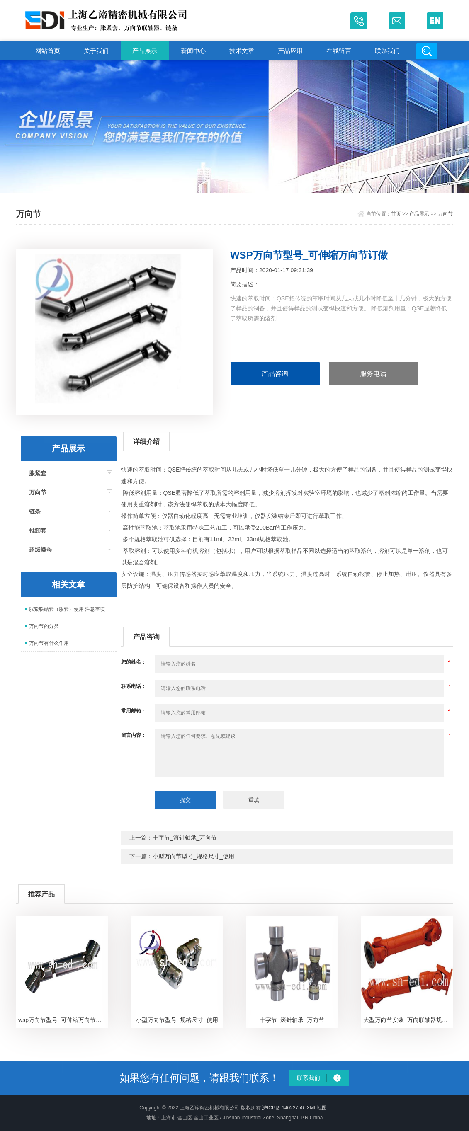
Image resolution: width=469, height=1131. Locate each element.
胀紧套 (37, 473)
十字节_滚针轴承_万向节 (185, 837)
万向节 (445, 214)
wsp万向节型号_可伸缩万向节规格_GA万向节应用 (63, 1020)
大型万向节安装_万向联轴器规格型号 (408, 1020)
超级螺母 (40, 549)
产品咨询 (275, 373)
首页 (396, 214)
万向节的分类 (44, 626)
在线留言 (338, 50)
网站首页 (47, 50)
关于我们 (96, 50)
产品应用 (290, 50)
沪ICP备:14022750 (283, 1108)
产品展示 (144, 50)
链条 (35, 511)
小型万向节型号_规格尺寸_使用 (194, 856)
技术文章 (241, 50)
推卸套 (37, 530)
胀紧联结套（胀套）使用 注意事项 (67, 609)
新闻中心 (193, 50)
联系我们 (387, 50)
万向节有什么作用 (49, 643)
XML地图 (316, 1108)
